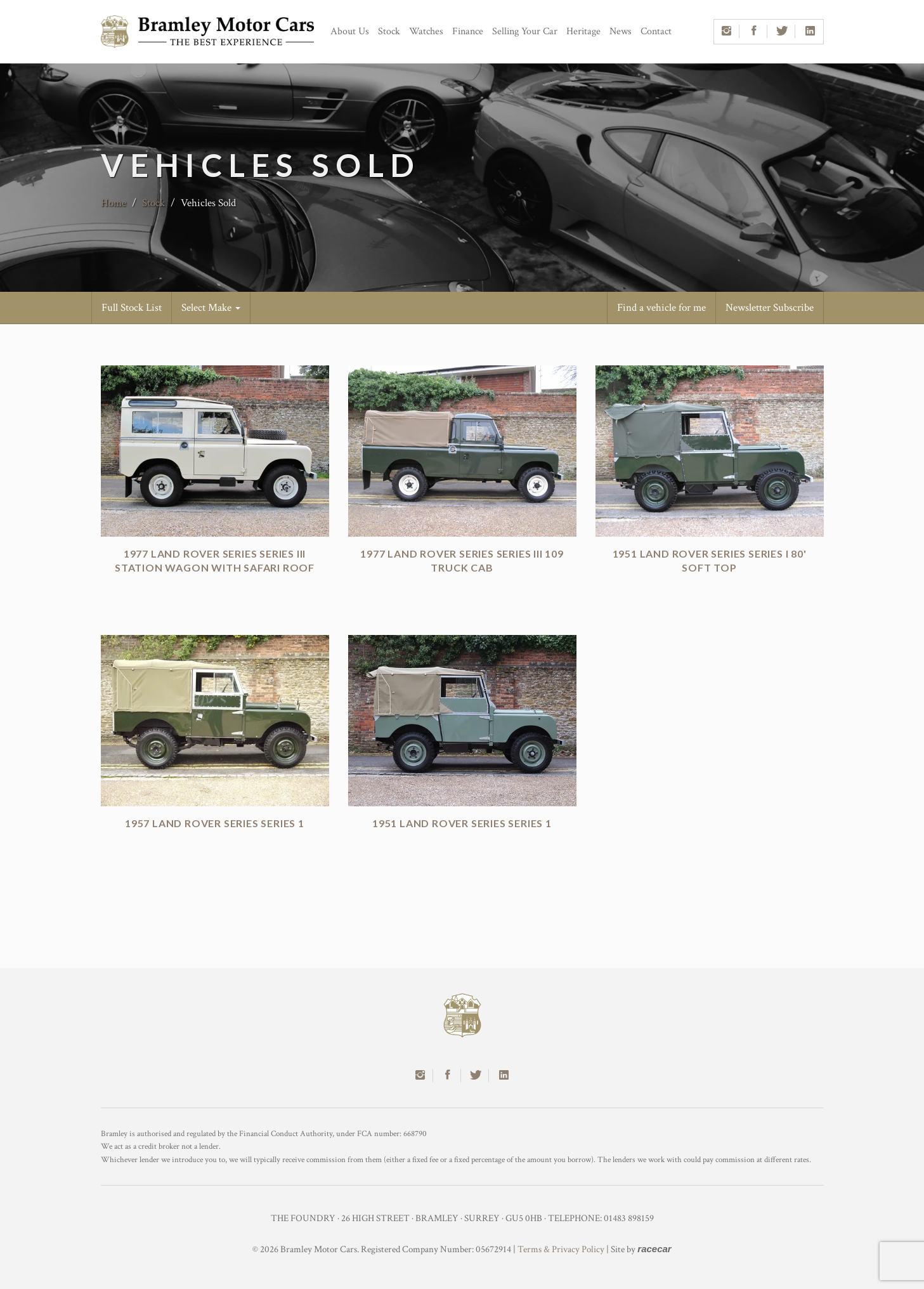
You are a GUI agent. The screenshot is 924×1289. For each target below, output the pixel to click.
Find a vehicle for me (661, 308)
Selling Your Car (524, 31)
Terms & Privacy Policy (560, 1249)
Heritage (583, 31)
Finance (467, 31)
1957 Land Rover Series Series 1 (214, 823)
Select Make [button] (210, 308)
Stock (389, 31)
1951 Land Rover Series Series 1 (462, 823)
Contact (656, 31)
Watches (426, 31)
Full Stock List (131, 308)
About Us (349, 31)
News (620, 31)
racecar (654, 1248)
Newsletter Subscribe (770, 308)
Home (113, 203)
